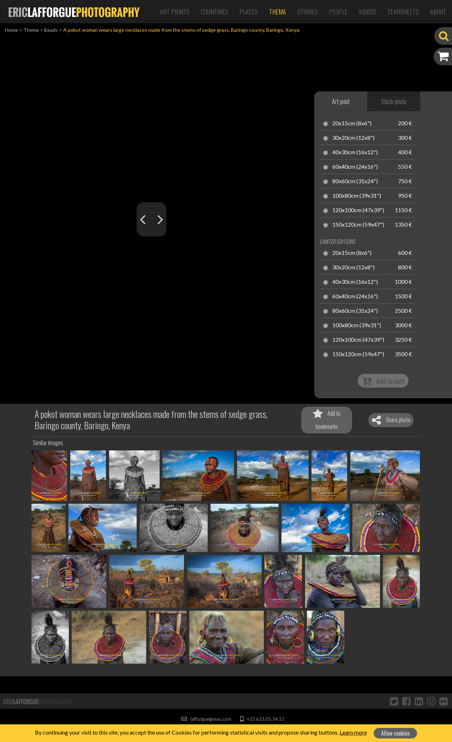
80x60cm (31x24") (355, 181)
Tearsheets (403, 11)
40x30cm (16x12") (355, 152)
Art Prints (175, 11)
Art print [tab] (341, 101)
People (338, 11)
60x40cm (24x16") (355, 167)
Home (11, 30)
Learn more (353, 732)
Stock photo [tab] (393, 101)
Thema (277, 11)
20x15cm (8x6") (351, 123)
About (438, 11)
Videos (367, 11)
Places (248, 11)
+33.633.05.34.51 (262, 719)
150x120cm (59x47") (358, 225)
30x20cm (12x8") (353, 138)
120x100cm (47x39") (358, 210)
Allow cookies (395, 733)
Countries (214, 11)
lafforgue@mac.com (206, 719)
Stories (307, 11)
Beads (51, 30)
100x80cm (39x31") (356, 196)
